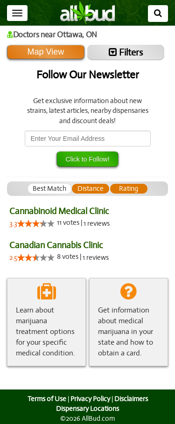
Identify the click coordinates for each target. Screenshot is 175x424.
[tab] (49, 189)
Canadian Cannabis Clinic (55, 245)
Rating (128, 188)
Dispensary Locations (87, 408)
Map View (45, 51)
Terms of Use (45, 399)
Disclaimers (131, 399)
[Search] (158, 13)
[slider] (36, 223)
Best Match (49, 188)
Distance (90, 188)
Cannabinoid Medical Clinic (59, 211)
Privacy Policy (90, 399)
